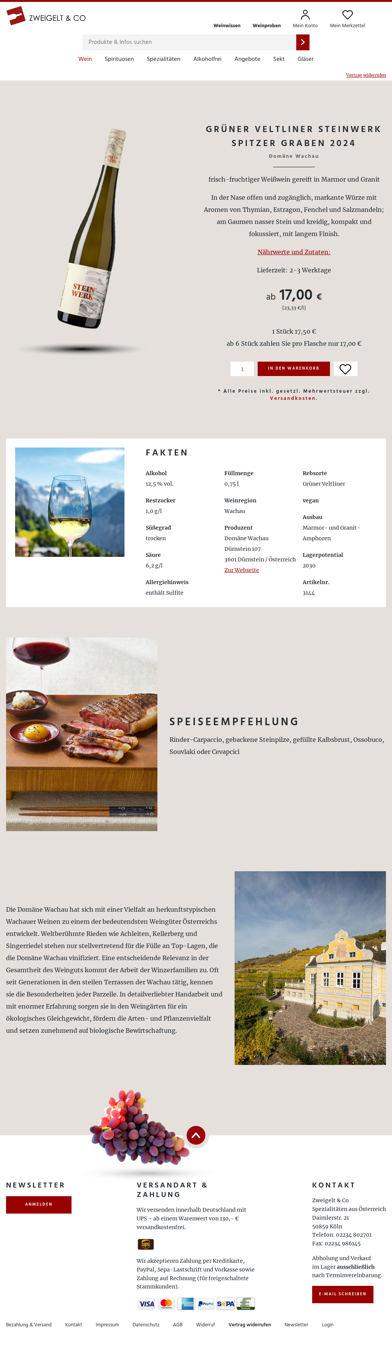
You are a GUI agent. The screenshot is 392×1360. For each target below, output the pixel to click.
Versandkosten (293, 399)
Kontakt (73, 1325)
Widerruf (205, 1325)
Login (327, 1325)
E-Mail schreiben (343, 1294)
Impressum (107, 1325)
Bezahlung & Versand (28, 1325)
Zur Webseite (241, 570)
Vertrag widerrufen (366, 75)
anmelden (39, 1204)
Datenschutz (146, 1325)
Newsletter (296, 1325)
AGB (177, 1325)
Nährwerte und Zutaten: (294, 252)
